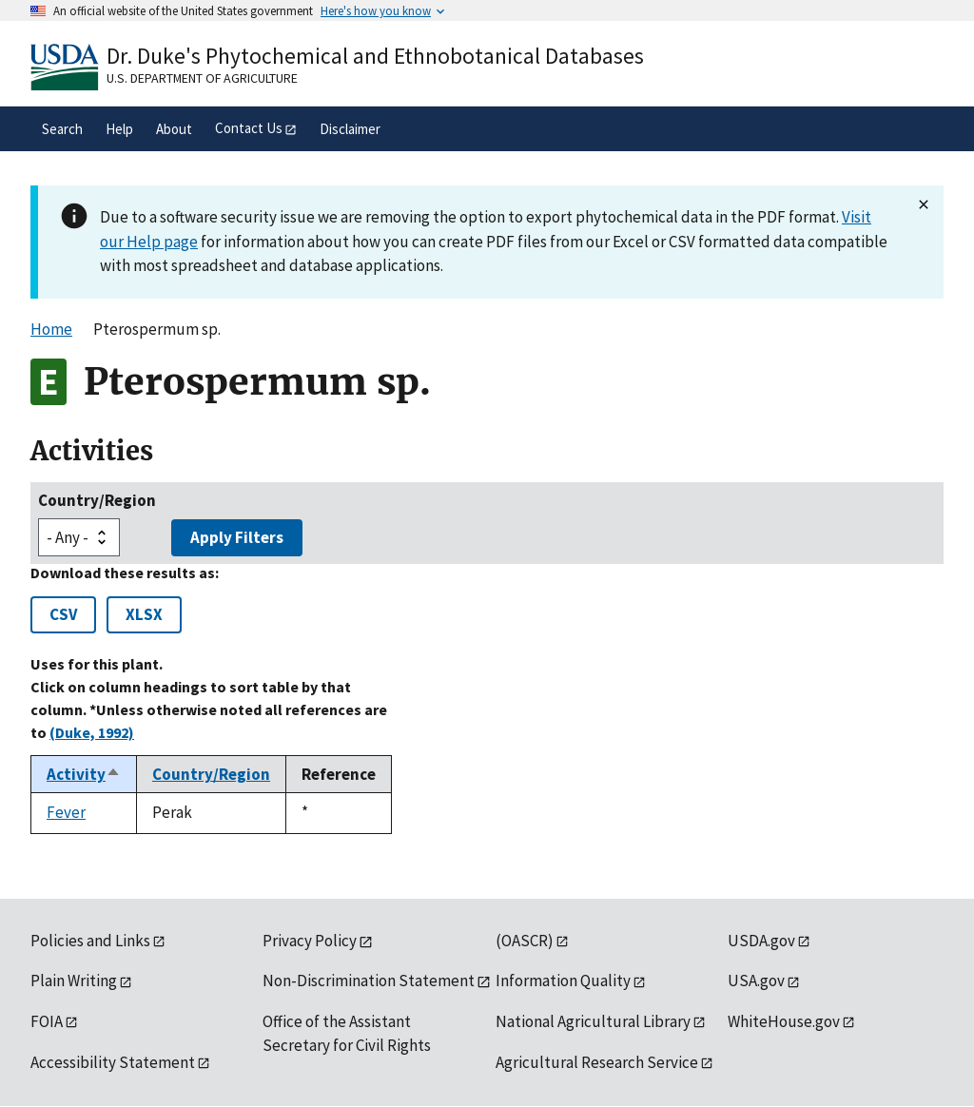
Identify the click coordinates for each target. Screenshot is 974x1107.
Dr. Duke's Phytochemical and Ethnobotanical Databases (375, 55)
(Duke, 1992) (91, 732)
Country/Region (97, 500)
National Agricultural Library (593, 1021)
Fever (66, 812)
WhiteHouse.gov (784, 1021)
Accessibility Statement (112, 1062)
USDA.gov (761, 940)
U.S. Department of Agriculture (202, 78)
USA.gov (756, 980)
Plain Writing (73, 980)
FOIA (46, 1021)
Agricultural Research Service (597, 1062)
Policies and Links (90, 940)
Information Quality (563, 980)
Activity (84, 774)
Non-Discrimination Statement (369, 980)
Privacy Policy (310, 940)
